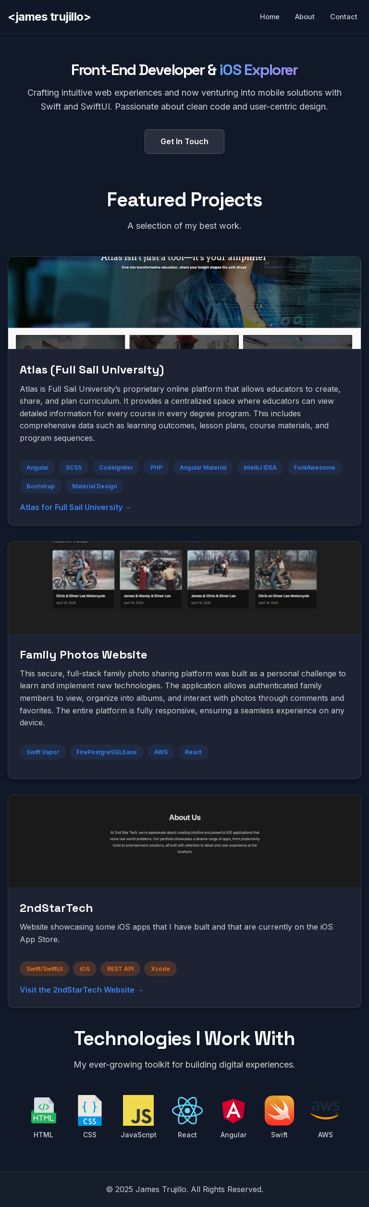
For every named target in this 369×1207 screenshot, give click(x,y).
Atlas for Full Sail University (71, 507)
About (305, 16)
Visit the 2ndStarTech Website (77, 990)
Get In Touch (184, 141)
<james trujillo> (49, 17)
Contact (343, 16)
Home (270, 16)
